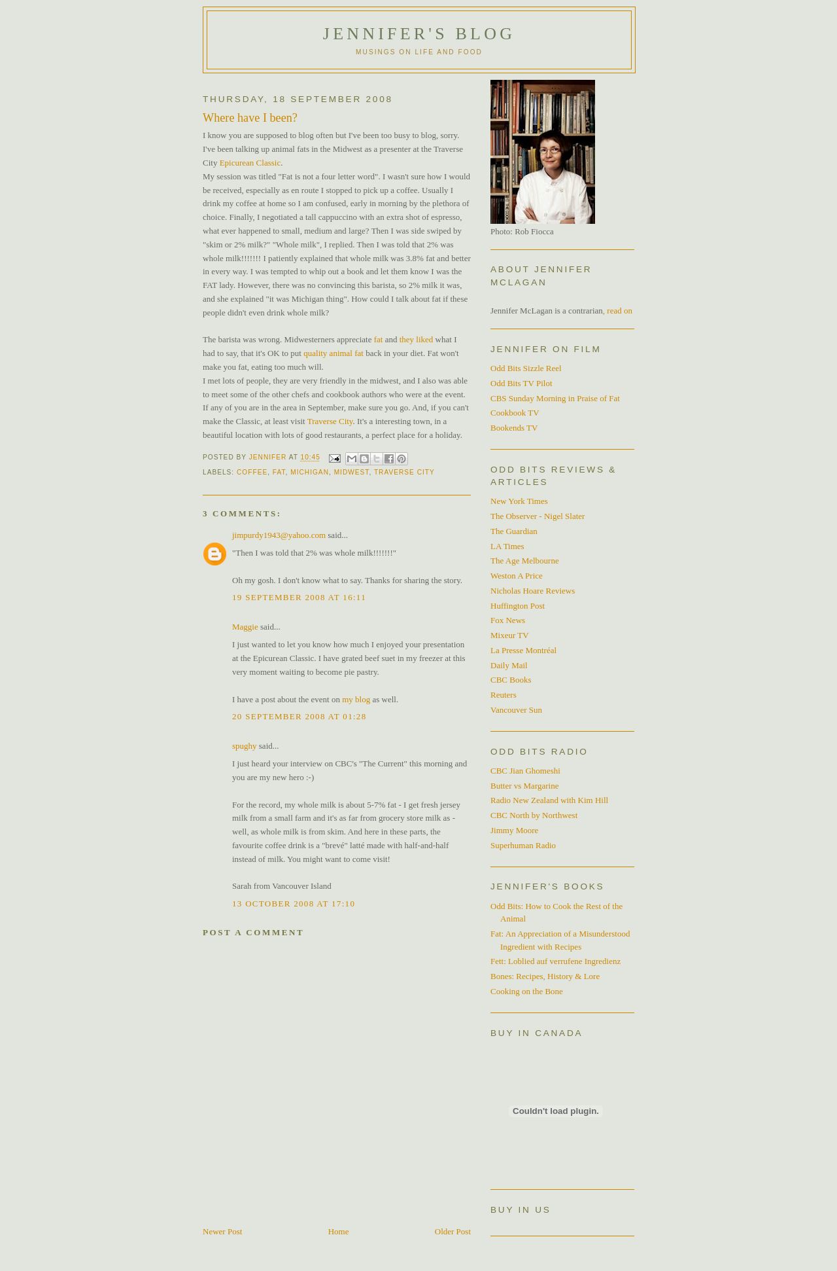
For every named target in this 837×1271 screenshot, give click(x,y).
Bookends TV (514, 428)
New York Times (519, 501)
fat (377, 339)
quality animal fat (334, 353)
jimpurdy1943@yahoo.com (279, 535)
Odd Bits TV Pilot (521, 383)
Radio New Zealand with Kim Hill (549, 800)
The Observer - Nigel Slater (537, 516)
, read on (617, 310)
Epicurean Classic (250, 163)
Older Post (453, 1231)
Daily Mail (509, 665)
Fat (279, 472)
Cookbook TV (514, 413)
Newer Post (222, 1231)
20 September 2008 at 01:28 (299, 716)
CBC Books (511, 680)
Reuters (503, 695)
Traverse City (330, 421)
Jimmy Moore (514, 830)
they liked (417, 339)
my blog (356, 699)
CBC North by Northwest (533, 815)
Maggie (245, 627)
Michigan (309, 472)
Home (338, 1231)
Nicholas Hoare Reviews (532, 591)
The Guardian (514, 531)
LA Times (507, 546)
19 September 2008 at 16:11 (299, 597)
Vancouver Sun (516, 710)
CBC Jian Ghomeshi (525, 771)
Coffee (252, 472)
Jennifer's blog (419, 33)
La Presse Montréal (523, 650)
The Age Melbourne (524, 560)
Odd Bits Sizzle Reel (526, 368)
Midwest (351, 472)
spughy (244, 746)
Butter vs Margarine (524, 786)
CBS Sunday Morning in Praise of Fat (555, 398)
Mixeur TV (509, 635)
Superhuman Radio (523, 845)
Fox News (507, 620)
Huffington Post (517, 606)
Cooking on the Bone (526, 991)
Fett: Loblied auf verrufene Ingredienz (555, 961)
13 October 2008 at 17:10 (293, 903)
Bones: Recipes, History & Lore (545, 976)
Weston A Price (516, 576)
